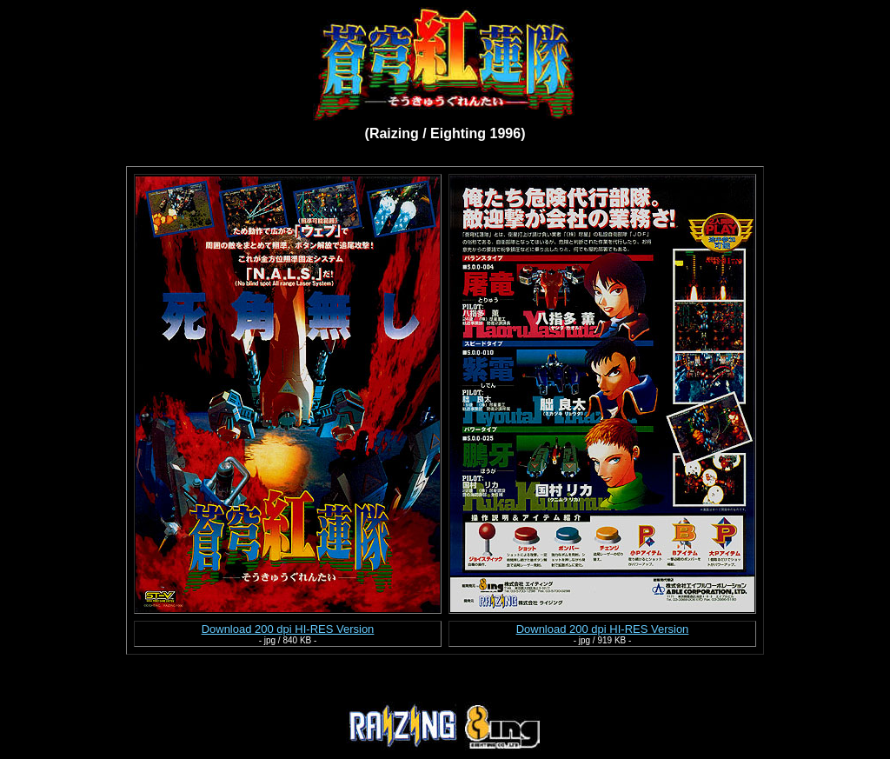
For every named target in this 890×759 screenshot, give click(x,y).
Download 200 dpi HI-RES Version (288, 629)
